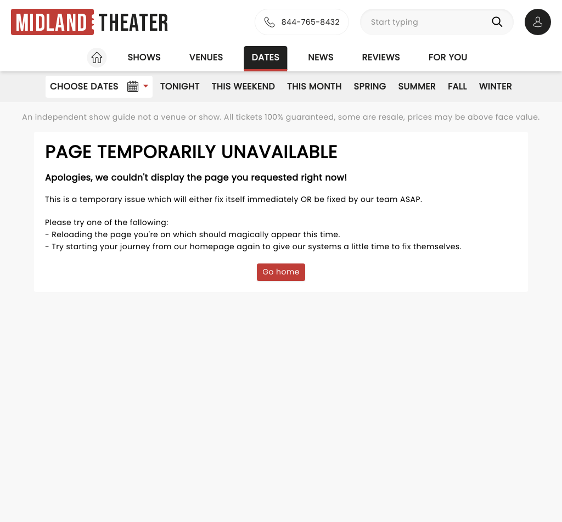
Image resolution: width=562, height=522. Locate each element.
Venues (206, 57)
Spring (370, 86)
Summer (417, 86)
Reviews (381, 57)
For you (448, 57)
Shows (143, 57)
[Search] (499, 22)
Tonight (180, 86)
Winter (495, 86)
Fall (457, 86)
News (320, 57)
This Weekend (243, 86)
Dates (265, 57)
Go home (281, 271)
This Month (314, 86)
